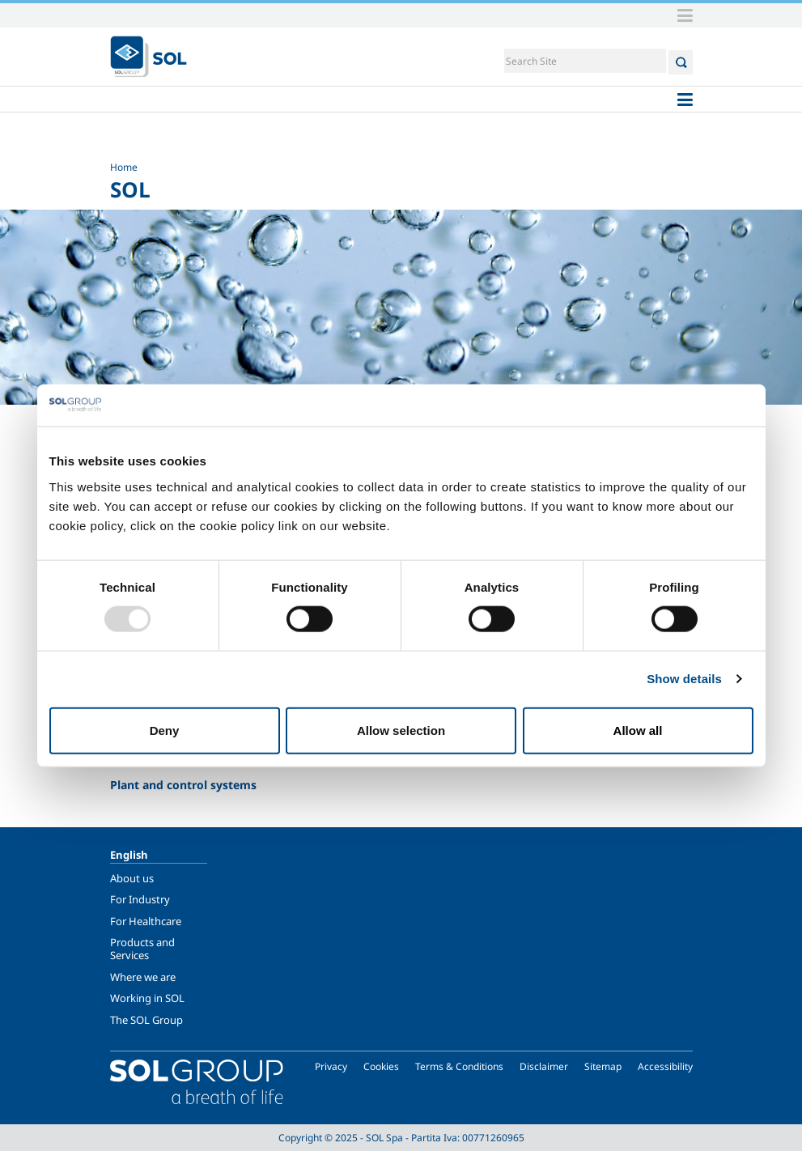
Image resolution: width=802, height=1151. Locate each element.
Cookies (381, 1066)
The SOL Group (146, 1020)
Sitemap (603, 1066)
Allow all (638, 730)
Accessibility (665, 1066)
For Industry (140, 899)
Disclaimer (544, 1066)
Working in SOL (147, 998)
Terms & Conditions (459, 1066)
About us (132, 878)
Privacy (331, 1066)
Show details (684, 679)
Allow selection (401, 730)
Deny (165, 730)
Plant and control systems (183, 784)
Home (124, 167)
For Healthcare (145, 921)
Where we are (143, 977)
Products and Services (142, 948)
